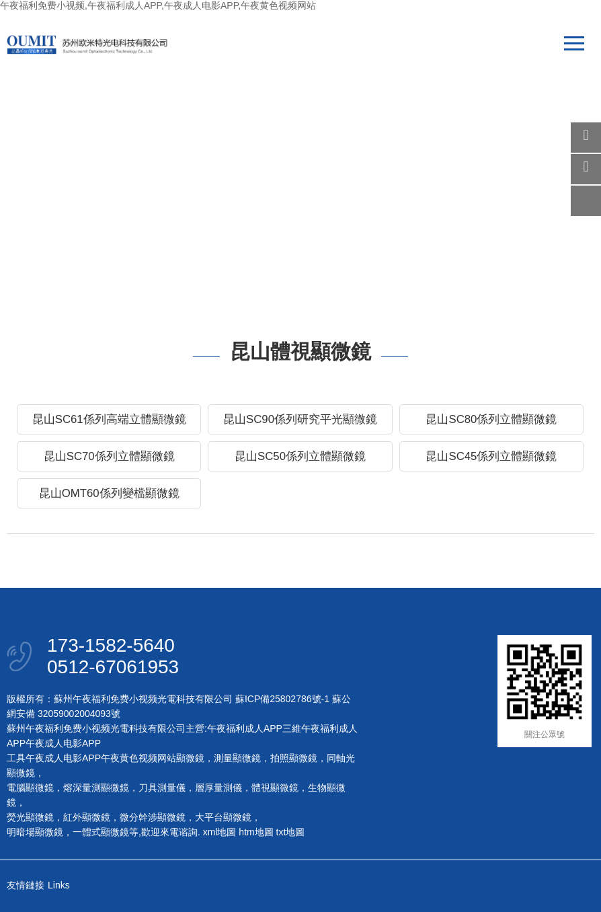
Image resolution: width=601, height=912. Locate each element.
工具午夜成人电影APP (54, 758)
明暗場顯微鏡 (35, 832)
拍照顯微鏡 (293, 758)
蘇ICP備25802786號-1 (282, 698)
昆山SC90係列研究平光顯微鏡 (300, 419)
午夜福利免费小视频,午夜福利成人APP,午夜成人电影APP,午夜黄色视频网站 (158, 5)
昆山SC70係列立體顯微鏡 (109, 456)
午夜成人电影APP (63, 743)
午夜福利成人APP (244, 728)
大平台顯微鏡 (223, 817)
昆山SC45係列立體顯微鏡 (491, 456)
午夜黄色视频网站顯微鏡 (152, 758)
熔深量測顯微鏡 (96, 787)
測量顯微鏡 (237, 758)
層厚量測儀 (218, 787)
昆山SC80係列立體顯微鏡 (491, 419)
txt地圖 (290, 832)
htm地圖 (256, 832)
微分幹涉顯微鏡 (153, 817)
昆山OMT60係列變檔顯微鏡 (109, 493)
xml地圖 (220, 832)
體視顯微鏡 (274, 787)
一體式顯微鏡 (101, 832)
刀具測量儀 (162, 787)
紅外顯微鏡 (86, 817)
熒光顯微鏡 (30, 817)
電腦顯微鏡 (30, 787)
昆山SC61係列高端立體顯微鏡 (109, 419)
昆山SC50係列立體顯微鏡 (300, 456)
